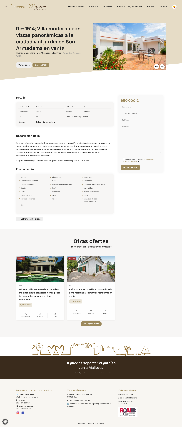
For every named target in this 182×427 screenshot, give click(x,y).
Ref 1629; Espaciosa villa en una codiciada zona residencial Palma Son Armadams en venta (90, 298)
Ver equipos (24, 65)
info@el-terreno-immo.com (27, 397)
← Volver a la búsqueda (29, 219)
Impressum (82, 423)
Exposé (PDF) (41, 65)
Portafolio (107, 6)
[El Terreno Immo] (25, 7)
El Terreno (93, 6)
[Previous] (156, 66)
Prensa (150, 6)
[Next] (162, 66)
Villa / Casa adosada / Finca (49, 53)
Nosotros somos (76, 6)
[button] (5, 422)
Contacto (163, 6)
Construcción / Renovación (129, 6)
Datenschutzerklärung (96, 423)
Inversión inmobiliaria (25, 53)
